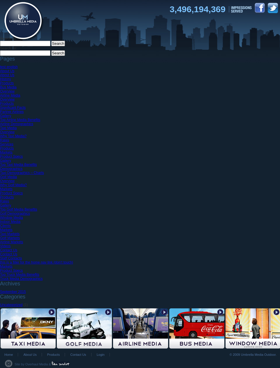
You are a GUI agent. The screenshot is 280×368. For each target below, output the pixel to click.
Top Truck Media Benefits (19, 275)
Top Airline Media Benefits (20, 120)
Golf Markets (10, 238)
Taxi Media (8, 128)
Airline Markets (11, 242)
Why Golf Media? (13, 185)
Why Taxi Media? (13, 136)
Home (8, 354)
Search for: (8, 48)
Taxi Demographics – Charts (22, 173)
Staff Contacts (11, 258)
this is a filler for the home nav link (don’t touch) (36, 262)
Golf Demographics (15, 213)
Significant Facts (13, 108)
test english (9, 67)
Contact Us (8, 250)
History (5, 79)
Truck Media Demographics (21, 279)
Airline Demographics (16, 124)
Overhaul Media (36, 364)
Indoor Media (10, 222)
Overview (7, 91)
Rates (4, 140)
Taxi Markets (10, 234)
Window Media (11, 218)
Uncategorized (11, 305)
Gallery (5, 116)
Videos (5, 246)
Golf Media (8, 177)
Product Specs (11, 156)
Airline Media (10, 95)
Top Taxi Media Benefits (18, 165)
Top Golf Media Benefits (18, 209)
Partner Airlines (12, 112)
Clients (5, 226)
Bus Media (8, 87)
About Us (7, 71)
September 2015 (13, 292)
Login (101, 354)
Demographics (11, 169)
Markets (6, 152)
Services (6, 144)
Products (7, 83)
